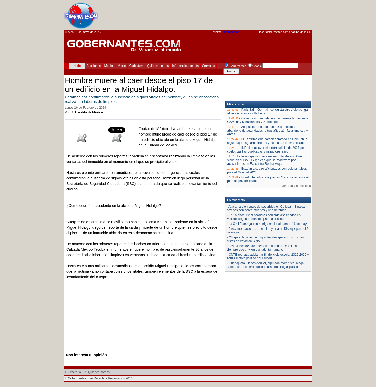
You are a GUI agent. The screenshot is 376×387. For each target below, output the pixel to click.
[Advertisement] (217, 14)
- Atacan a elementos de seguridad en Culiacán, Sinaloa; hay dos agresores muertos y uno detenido (266, 208)
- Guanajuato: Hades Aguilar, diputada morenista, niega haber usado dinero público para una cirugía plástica (265, 265)
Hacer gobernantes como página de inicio (284, 31)
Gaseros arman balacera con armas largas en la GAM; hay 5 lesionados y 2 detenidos (267, 120)
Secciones (93, 66)
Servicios (208, 66)
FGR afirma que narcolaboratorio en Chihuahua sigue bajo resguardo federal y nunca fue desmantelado (267, 141)
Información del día (185, 66)
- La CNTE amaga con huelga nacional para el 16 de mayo (267, 224)
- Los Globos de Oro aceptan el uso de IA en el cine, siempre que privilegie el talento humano (263, 247)
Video (122, 66)
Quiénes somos (158, 66)
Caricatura (136, 66)
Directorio (74, 372)
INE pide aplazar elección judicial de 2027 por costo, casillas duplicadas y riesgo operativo (266, 149)
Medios (109, 66)
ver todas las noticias (296, 186)
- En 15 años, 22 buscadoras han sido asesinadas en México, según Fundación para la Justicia (264, 217)
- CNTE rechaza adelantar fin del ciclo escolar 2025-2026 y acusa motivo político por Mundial (268, 256)
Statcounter (231, 31)
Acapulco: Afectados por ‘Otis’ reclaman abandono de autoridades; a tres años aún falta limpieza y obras (267, 130)
